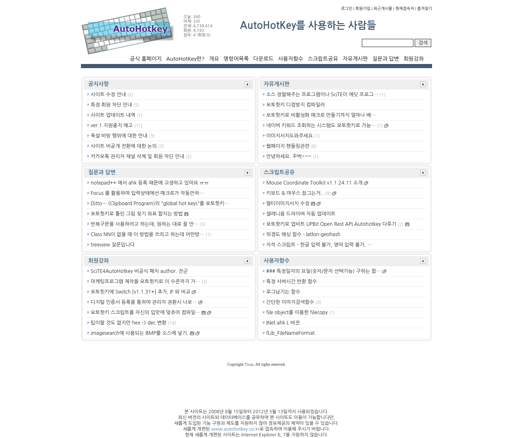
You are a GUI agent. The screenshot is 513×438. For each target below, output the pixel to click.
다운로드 (263, 59)
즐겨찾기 (424, 8)
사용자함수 (290, 59)
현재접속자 (404, 8)
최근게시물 (382, 8)
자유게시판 (355, 59)
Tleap (249, 364)
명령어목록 (236, 59)
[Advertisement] (40, 202)
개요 (214, 59)
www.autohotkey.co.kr (235, 429)
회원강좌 (414, 59)
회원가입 (363, 8)
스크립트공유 (323, 59)
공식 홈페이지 (146, 59)
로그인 (346, 8)
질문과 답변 (385, 59)
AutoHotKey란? (185, 59)
